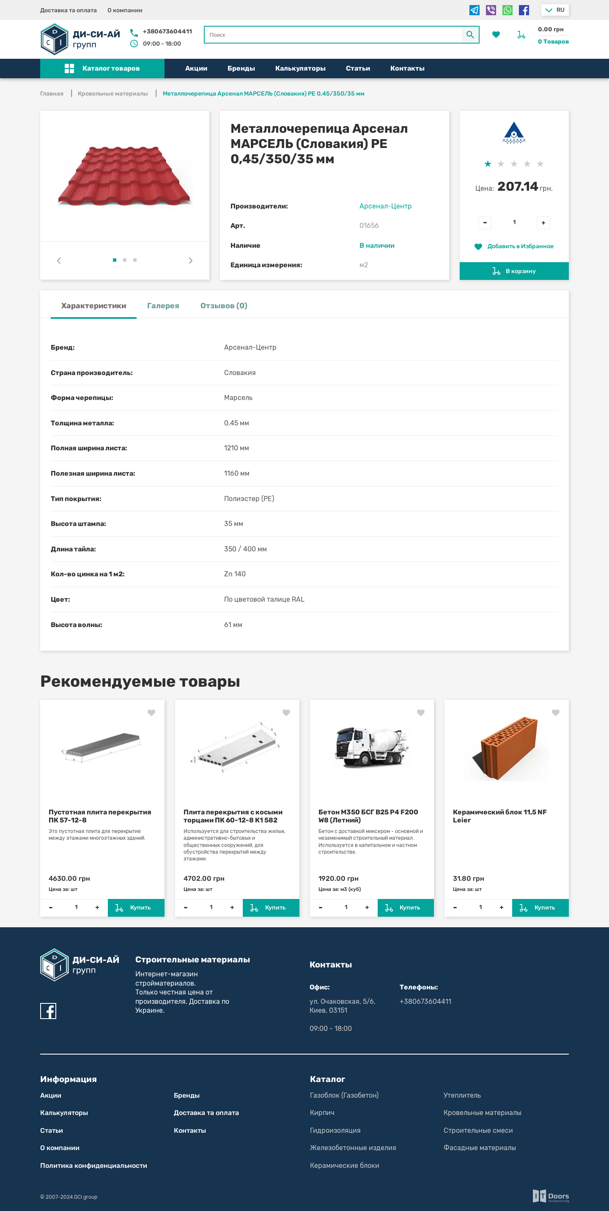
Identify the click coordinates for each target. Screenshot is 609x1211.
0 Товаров (553, 41)
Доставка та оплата (68, 10)
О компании (125, 10)
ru (561, 10)
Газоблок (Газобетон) (344, 1095)
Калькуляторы (300, 68)
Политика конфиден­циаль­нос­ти (93, 1166)
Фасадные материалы (480, 1148)
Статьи (358, 68)
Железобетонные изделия (353, 1148)
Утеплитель (462, 1095)
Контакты (407, 68)
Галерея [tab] (163, 305)
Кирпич (322, 1113)
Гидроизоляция (335, 1130)
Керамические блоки (344, 1166)
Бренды (241, 68)
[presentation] (59, 260)
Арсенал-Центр (385, 206)
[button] (102, 68)
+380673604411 (167, 31)
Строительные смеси (478, 1130)
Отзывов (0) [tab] (223, 305)
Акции (196, 68)
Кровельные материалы (482, 1113)
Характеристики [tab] (93, 305)
